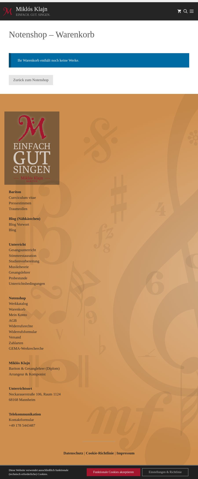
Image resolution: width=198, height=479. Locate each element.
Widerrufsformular (23, 332)
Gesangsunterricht (22, 250)
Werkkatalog (18, 304)
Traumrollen (18, 209)
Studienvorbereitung (24, 261)
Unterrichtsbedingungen (27, 284)
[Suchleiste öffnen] (185, 11)
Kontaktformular (21, 420)
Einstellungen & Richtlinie (165, 472)
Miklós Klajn (31, 9)
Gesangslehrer (19, 272)
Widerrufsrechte (21, 326)
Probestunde (18, 278)
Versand (15, 337)
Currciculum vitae (22, 198)
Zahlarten (16, 343)
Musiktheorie (19, 267)
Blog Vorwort (19, 224)
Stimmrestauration (23, 256)
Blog (12, 230)
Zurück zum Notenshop (31, 80)
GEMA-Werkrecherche (26, 348)
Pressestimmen (20, 203)
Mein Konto (18, 315)
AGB (13, 320)
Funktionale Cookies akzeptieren (113, 472)
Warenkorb (17, 309)
